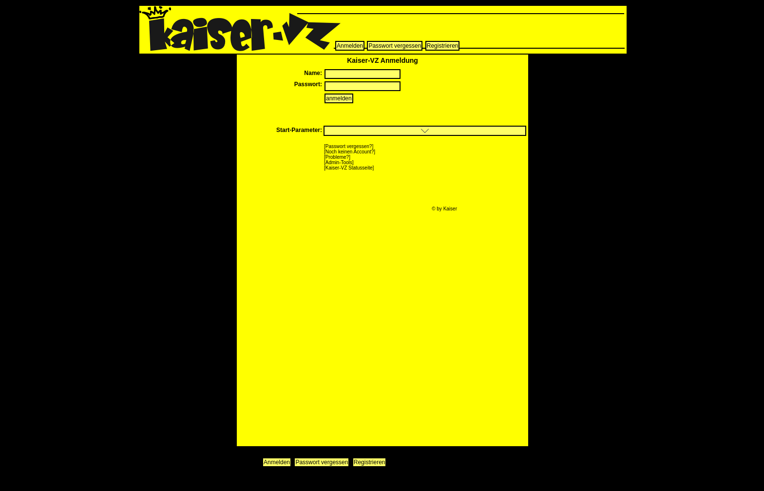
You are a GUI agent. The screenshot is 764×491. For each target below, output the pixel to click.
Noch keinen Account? (349, 151)
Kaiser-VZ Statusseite (349, 167)
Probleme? (337, 157)
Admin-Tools (338, 162)
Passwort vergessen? (348, 146)
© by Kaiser (444, 208)
